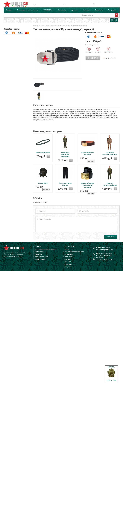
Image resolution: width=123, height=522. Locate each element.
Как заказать (62, 10)
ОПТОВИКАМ (47, 10)
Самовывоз (88, 50)
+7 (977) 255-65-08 (104, 6)
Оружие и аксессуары (41, 256)
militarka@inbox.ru (74, 6)
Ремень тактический (43, 153)
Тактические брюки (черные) (65, 184)
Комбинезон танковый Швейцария (109, 154)
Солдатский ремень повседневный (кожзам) (87, 185)
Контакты (86, 10)
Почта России (108, 50)
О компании (99, 10)
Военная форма (39, 251)
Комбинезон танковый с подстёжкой (65, 155)
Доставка (75, 10)
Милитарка (36, 26)
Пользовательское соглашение (27, 10)
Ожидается (93, 58)
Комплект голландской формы (110, 184)
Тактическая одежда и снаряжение (46, 249)
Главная (9, 10)
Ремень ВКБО (43, 183)
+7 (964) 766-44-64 (104, 260)
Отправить (110, 237)
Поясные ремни (51, 26)
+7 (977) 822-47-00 (45, 6)
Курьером (98, 50)
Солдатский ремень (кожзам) (87, 154)
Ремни (43, 26)
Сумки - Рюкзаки (40, 259)
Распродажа (112, 10)
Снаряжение (38, 254)
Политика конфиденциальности (13, 256)
